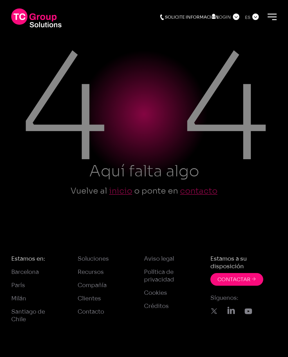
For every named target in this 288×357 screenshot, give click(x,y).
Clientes (89, 298)
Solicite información (189, 17)
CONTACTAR (236, 279)
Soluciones (93, 258)
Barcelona (25, 272)
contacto (198, 191)
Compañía (92, 285)
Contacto (91, 311)
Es (247, 17)
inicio (120, 191)
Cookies (155, 292)
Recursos (91, 272)
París (18, 285)
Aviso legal (159, 258)
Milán (18, 298)
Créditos (156, 306)
